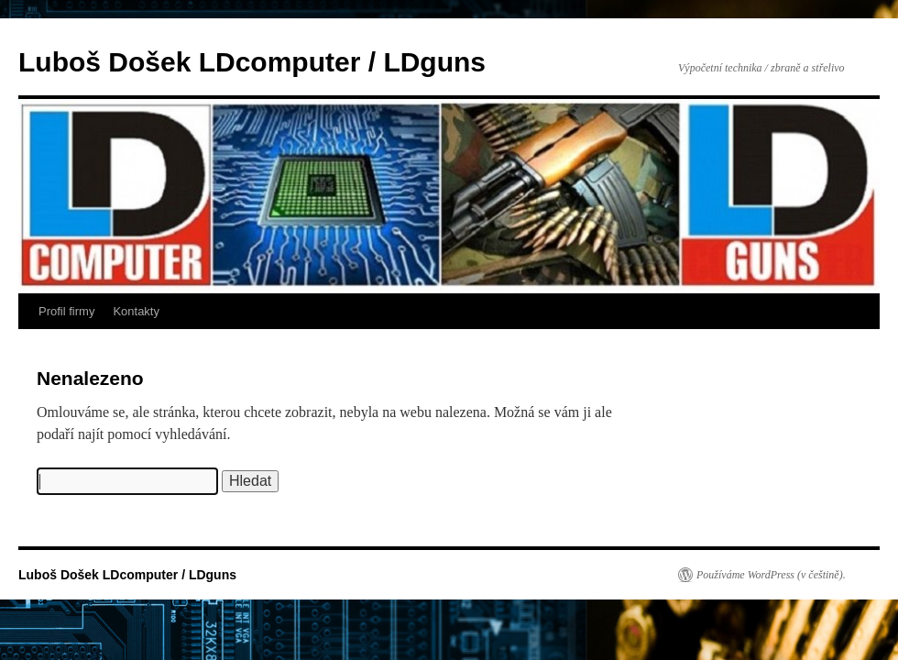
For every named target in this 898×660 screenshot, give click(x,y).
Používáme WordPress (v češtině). (771, 574)
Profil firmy (66, 311)
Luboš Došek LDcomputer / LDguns (252, 62)
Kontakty (136, 311)
